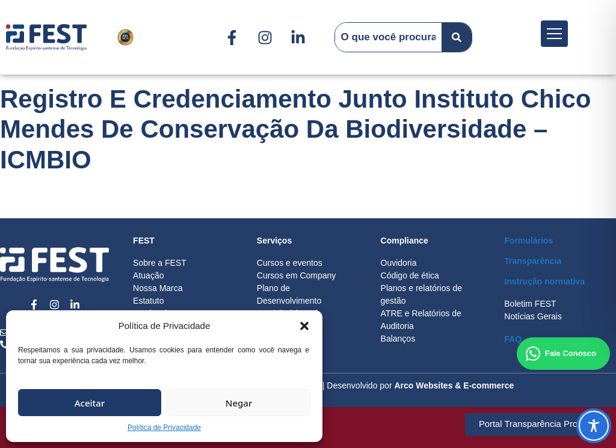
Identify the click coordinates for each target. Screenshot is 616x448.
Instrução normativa (544, 281)
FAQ (513, 339)
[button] (304, 326)
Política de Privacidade (164, 427)
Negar (239, 403)
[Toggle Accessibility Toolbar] (594, 426)
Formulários (528, 240)
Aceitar (90, 403)
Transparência (532, 261)
